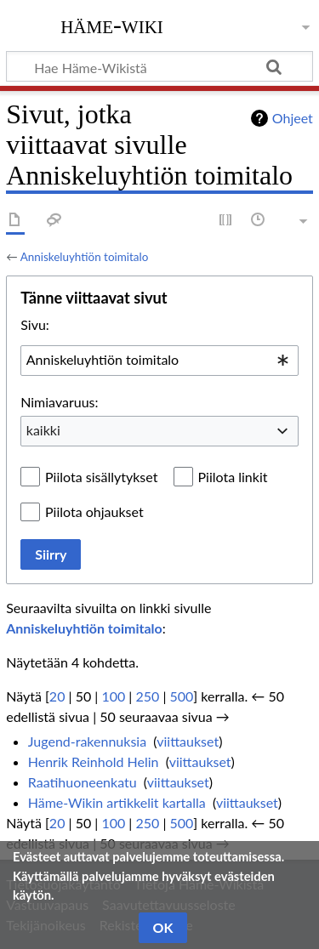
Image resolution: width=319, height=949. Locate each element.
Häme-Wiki (111, 24)
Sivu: (34, 324)
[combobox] (159, 360)
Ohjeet (292, 118)
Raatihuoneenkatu (82, 782)
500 (181, 696)
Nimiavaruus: (59, 402)
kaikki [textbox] (43, 430)
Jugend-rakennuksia (87, 741)
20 (57, 696)
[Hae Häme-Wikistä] (159, 66)
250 (147, 696)
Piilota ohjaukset (94, 511)
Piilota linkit (233, 477)
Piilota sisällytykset (101, 477)
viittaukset (188, 741)
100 (113, 696)
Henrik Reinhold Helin (93, 761)
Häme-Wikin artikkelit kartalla (117, 802)
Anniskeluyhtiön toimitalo (84, 257)
